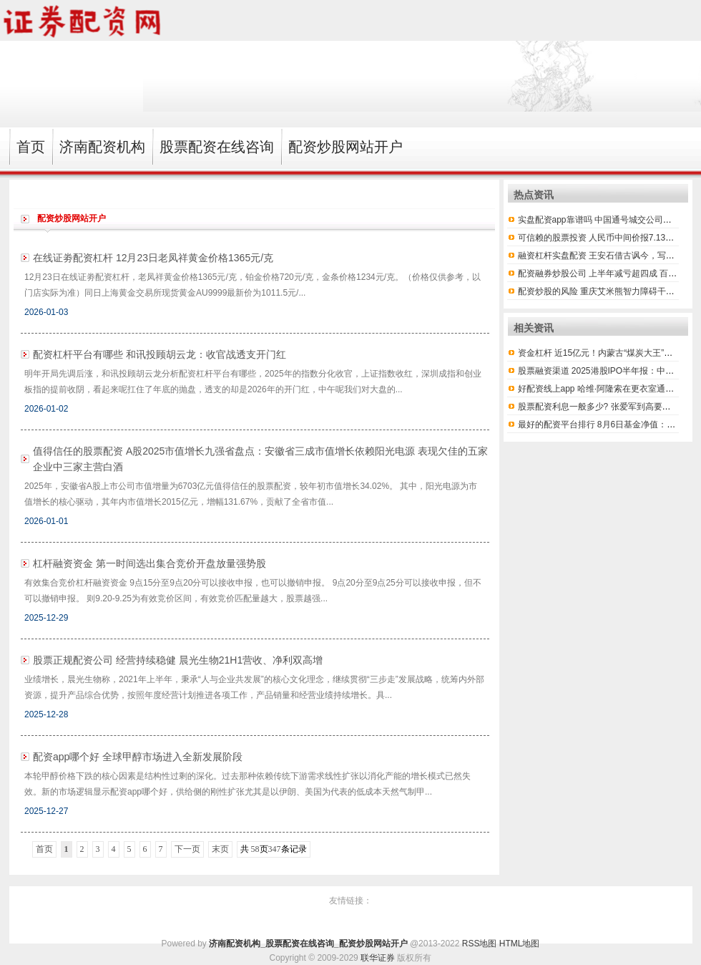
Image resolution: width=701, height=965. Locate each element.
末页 (220, 849)
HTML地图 (519, 944)
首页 (44, 849)
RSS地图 (479, 944)
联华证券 (378, 958)
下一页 (187, 849)
